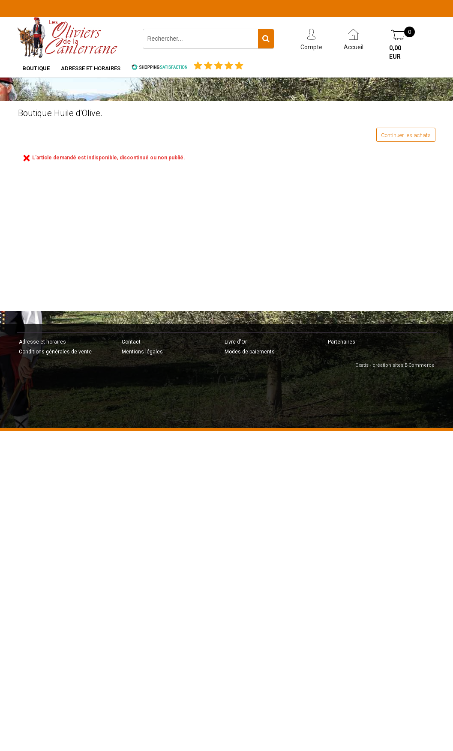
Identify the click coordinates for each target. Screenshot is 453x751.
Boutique (36, 68)
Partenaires (341, 342)
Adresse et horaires (90, 68)
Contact (131, 342)
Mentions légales (142, 352)
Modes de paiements (250, 352)
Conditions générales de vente (55, 352)
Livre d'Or (236, 342)
